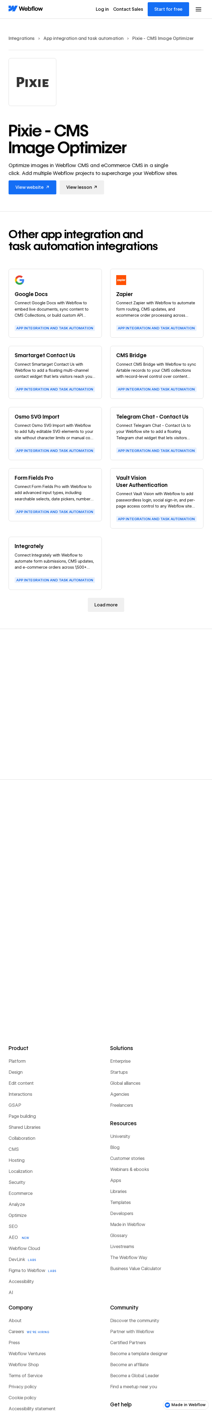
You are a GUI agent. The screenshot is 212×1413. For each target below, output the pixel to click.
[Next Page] (106, 605)
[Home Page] (26, 9)
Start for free (168, 9)
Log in (102, 9)
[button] (198, 9)
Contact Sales (128, 9)
